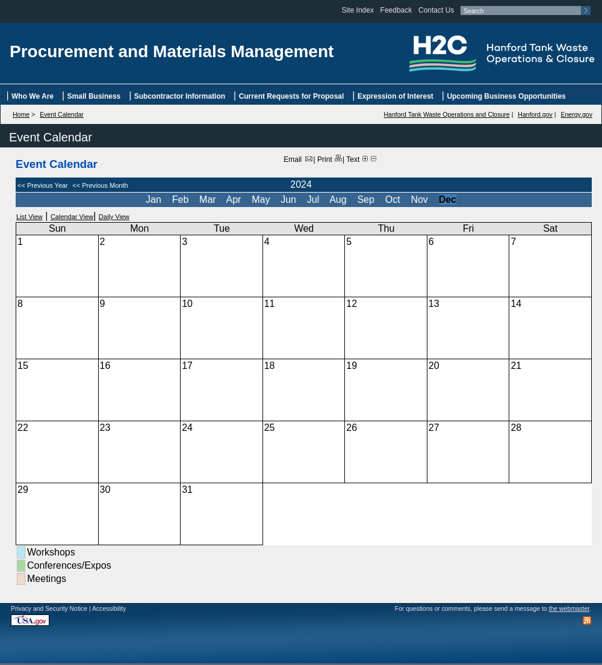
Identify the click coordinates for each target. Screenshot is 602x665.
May (262, 199)
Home (21, 114)
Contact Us (436, 10)
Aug (339, 199)
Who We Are (32, 96)
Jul (314, 199)
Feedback (396, 10)
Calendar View (72, 216)
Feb (181, 199)
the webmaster (569, 608)
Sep (367, 199)
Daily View (114, 216)
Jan (155, 199)
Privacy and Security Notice (49, 608)
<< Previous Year (42, 185)
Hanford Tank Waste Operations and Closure (446, 114)
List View (29, 216)
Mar (209, 199)
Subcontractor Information (179, 96)
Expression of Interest (395, 96)
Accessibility (109, 608)
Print (330, 159)
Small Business (94, 96)
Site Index (358, 10)
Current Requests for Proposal (291, 96)
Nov (420, 199)
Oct (394, 199)
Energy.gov (576, 114)
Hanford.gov (535, 114)
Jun (290, 199)
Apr (235, 199)
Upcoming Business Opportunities (506, 96)
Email (298, 159)
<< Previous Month (99, 185)
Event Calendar (62, 114)
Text (352, 159)
